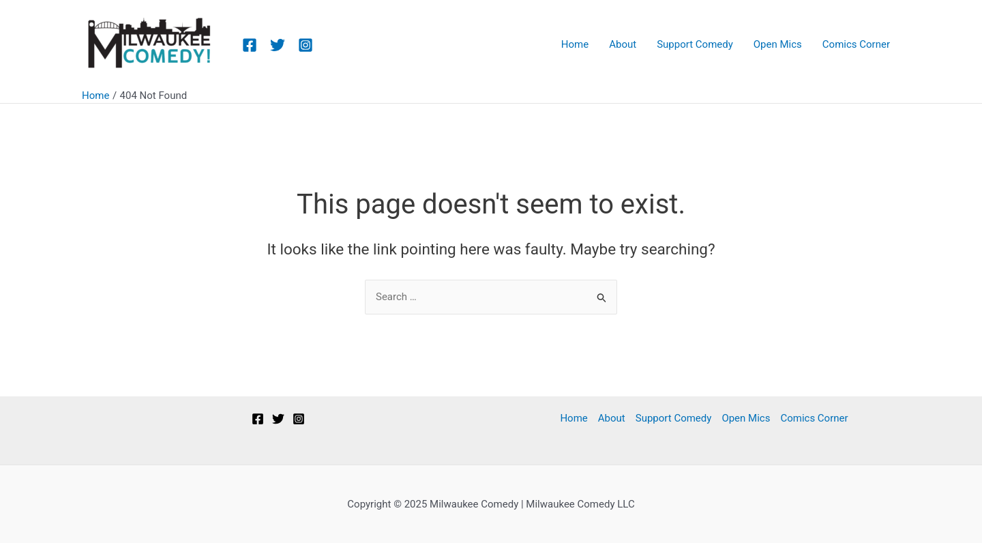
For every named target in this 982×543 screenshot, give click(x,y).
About (611, 418)
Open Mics (745, 418)
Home (573, 418)
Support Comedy (674, 418)
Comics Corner (814, 418)
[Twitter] (277, 45)
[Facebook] (249, 45)
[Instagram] (305, 45)
